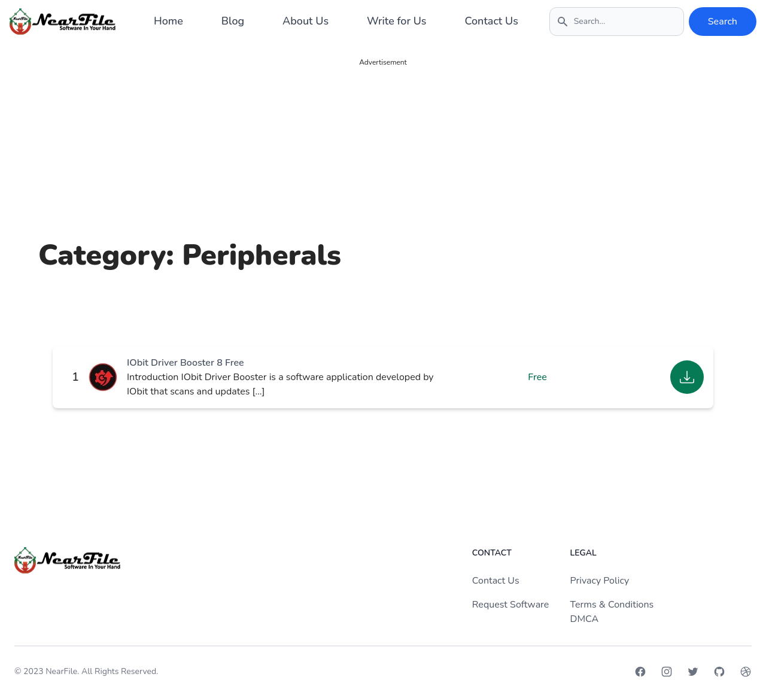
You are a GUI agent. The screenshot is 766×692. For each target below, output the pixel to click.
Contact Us (491, 21)
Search (722, 21)
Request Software (510, 604)
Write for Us (396, 21)
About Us (305, 21)
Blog (232, 21)
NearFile (61, 671)
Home (168, 21)
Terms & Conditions (612, 604)
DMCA (584, 619)
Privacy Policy (600, 580)
